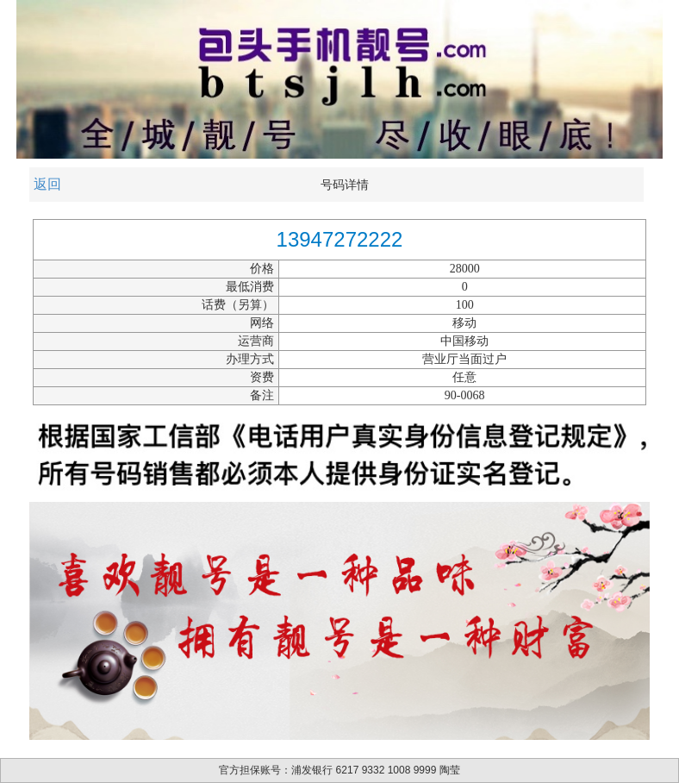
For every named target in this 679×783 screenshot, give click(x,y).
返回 (47, 184)
